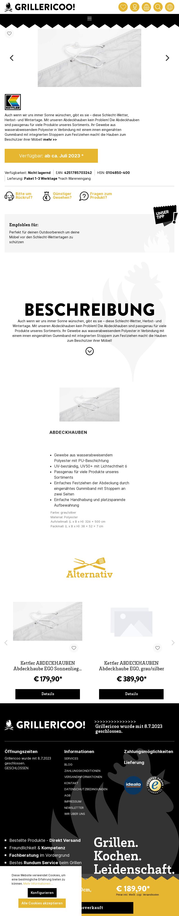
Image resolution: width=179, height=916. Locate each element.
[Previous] (12, 58)
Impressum (72, 801)
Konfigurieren (42, 893)
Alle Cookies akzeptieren (42, 903)
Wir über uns (74, 814)
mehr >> (50, 139)
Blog (68, 764)
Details (47, 694)
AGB (67, 795)
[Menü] (89, 17)
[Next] (167, 58)
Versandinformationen (83, 777)
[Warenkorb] (146, 7)
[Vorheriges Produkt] (5, 642)
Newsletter (74, 808)
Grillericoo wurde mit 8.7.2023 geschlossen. (128, 729)
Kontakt (71, 783)
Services (71, 758)
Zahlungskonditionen (82, 771)
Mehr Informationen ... (38, 883)
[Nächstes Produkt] (173, 642)
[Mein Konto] (134, 7)
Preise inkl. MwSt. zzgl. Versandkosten (137, 894)
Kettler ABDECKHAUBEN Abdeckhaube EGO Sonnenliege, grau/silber (47, 666)
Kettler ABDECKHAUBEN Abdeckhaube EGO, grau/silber (131, 666)
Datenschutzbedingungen (85, 789)
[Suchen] (158, 7)
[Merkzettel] (123, 7)
